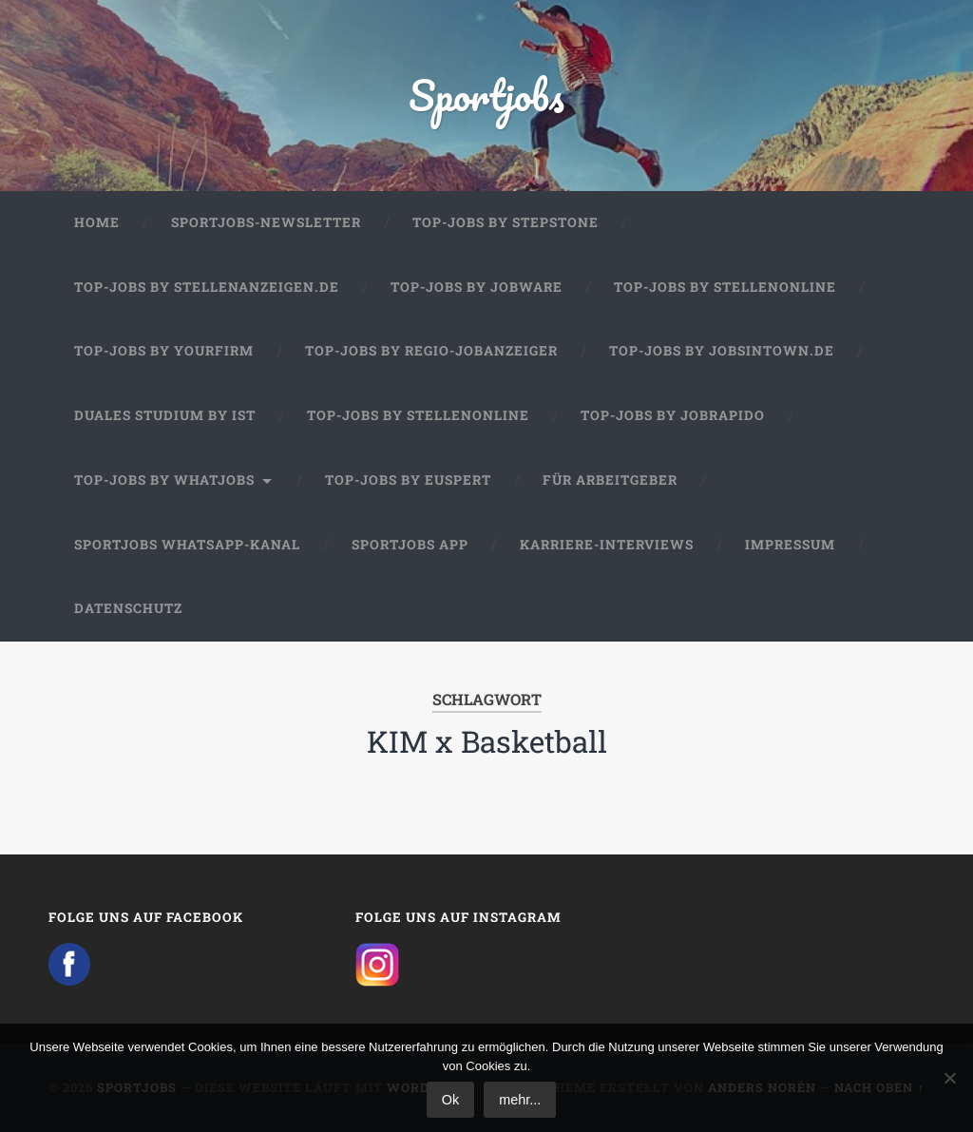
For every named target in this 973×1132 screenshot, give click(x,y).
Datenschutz (128, 608)
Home (97, 222)
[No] (949, 1077)
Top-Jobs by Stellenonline (725, 287)
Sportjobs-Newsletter (266, 222)
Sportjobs (487, 94)
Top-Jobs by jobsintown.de (721, 350)
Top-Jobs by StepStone (505, 222)
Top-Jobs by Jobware (477, 287)
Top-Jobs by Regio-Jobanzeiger (431, 350)
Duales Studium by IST (165, 415)
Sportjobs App (410, 544)
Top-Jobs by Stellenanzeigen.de (206, 287)
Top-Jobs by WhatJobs (164, 480)
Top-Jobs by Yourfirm (164, 350)
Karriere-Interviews (607, 544)
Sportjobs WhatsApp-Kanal (187, 544)
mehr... (520, 1099)
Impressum (790, 544)
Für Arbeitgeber (610, 480)
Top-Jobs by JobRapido (673, 415)
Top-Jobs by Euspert (408, 480)
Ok (450, 1099)
